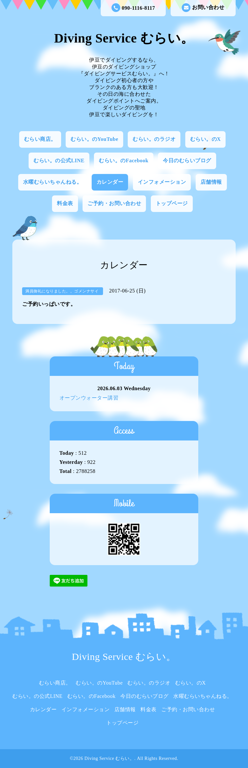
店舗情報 (211, 182)
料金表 (65, 203)
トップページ (172, 203)
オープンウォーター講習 (89, 398)
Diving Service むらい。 (124, 38)
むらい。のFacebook (123, 160)
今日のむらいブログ (187, 160)
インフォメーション (162, 182)
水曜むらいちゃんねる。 (52, 182)
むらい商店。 (40, 139)
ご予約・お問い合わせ (114, 203)
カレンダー (110, 182)
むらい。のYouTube (94, 139)
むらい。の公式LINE (59, 160)
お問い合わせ (203, 7)
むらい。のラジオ (154, 139)
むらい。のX (205, 139)
